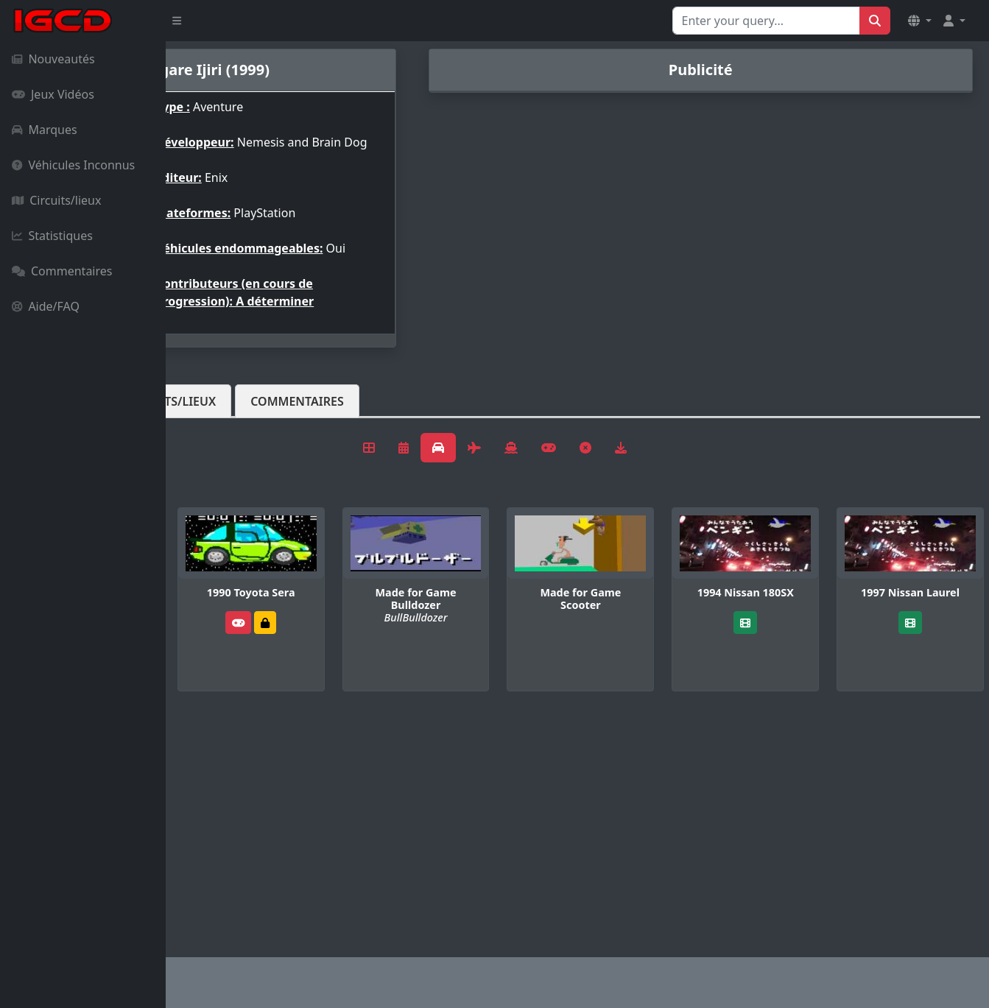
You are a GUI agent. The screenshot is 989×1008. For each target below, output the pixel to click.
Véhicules (224, 425)
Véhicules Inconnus (73, 165)
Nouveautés (53, 59)
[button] (919, 20)
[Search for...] (766, 21)
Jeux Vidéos (53, 94)
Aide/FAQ (46, 306)
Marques (44, 129)
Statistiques (52, 236)
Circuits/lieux (56, 200)
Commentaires (62, 271)
